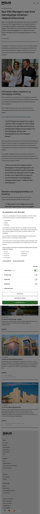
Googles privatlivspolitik (18, 261)
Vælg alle (35, 266)
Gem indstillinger (20, 298)
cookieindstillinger (7, 261)
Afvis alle (20, 293)
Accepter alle (20, 302)
